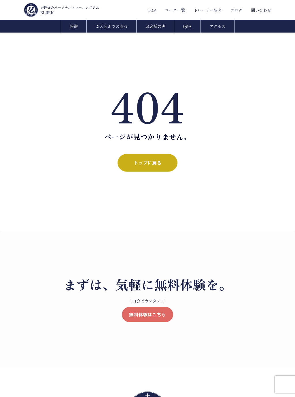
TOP (152, 10)
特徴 (74, 26)
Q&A (187, 26)
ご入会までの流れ (111, 26)
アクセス (217, 26)
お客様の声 (155, 26)
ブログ (236, 10)
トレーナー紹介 (208, 10)
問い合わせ (261, 10)
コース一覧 (175, 10)
